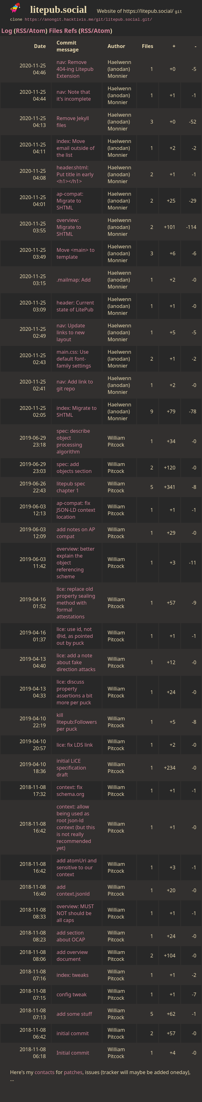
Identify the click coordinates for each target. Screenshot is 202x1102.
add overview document (72, 955)
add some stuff (74, 1013)
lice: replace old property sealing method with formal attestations (76, 602)
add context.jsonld (73, 890)
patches (73, 1072)
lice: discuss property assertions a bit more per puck (74, 692)
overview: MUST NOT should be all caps (75, 913)
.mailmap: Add (74, 279)
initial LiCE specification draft (71, 767)
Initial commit (73, 1052)
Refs (70, 30)
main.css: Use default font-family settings (74, 358)
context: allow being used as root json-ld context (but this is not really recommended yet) (76, 827)
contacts (44, 1072)
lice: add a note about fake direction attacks (76, 662)
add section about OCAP (71, 936)
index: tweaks (73, 975)
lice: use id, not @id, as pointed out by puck (75, 636)
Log (6, 30)
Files (56, 30)
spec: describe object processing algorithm (73, 441)
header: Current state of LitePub (75, 306)
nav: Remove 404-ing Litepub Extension (75, 69)
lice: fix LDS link (75, 744)
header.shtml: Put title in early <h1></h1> (75, 174)
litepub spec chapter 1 (71, 487)
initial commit (73, 1033)
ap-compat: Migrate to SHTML (70, 200)
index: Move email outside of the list (76, 148)
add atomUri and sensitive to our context (77, 867)
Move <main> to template (76, 253)
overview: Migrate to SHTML (69, 227)
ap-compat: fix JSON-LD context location (76, 510)
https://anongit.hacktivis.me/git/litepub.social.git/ (88, 19)
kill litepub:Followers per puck (77, 722)
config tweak (72, 994)
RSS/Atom (30, 30)
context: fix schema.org (70, 790)
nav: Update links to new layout (71, 332)
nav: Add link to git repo (75, 385)
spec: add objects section (74, 467)
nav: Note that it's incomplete (74, 95)
